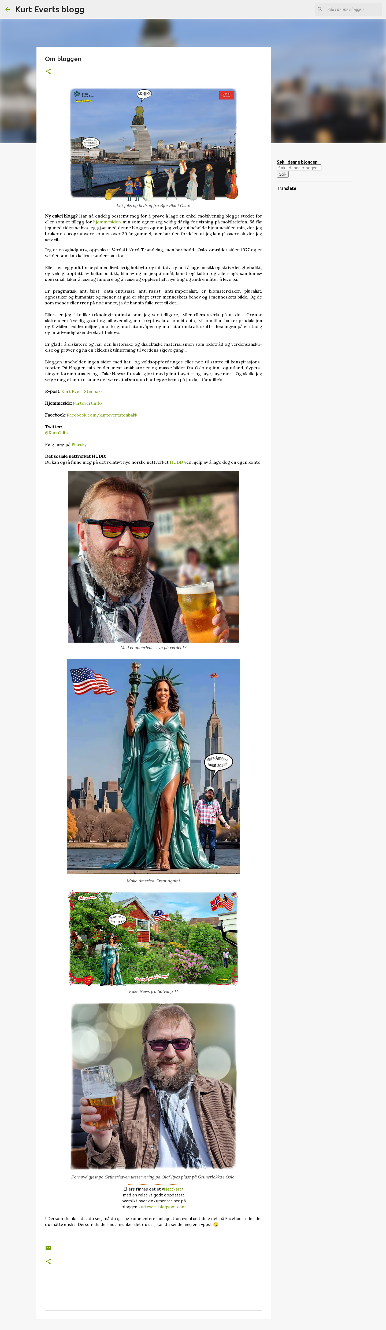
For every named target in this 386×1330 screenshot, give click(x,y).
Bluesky (79, 444)
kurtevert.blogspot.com (161, 1206)
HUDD (176, 462)
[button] (48, 71)
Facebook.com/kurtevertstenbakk (102, 415)
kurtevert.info (87, 403)
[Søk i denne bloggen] (353, 9)
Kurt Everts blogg (49, 9)
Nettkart (172, 1189)
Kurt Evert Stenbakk (82, 391)
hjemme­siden (107, 221)
